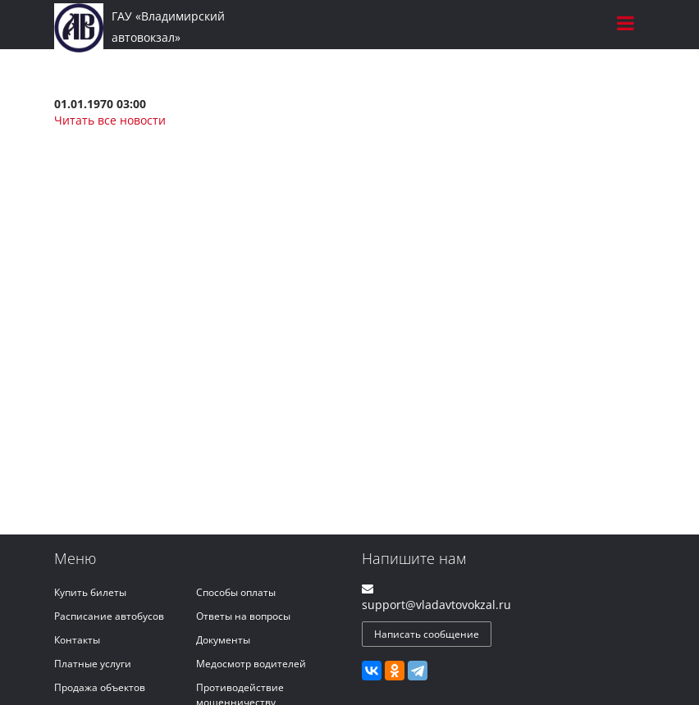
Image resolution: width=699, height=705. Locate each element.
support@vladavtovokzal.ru (436, 604)
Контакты (77, 640)
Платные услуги (92, 664)
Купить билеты (90, 592)
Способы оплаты (236, 592)
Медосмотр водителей (251, 664)
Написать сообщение (426, 634)
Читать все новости (110, 120)
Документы (223, 640)
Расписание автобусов (109, 616)
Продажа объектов (99, 687)
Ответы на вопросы (243, 616)
